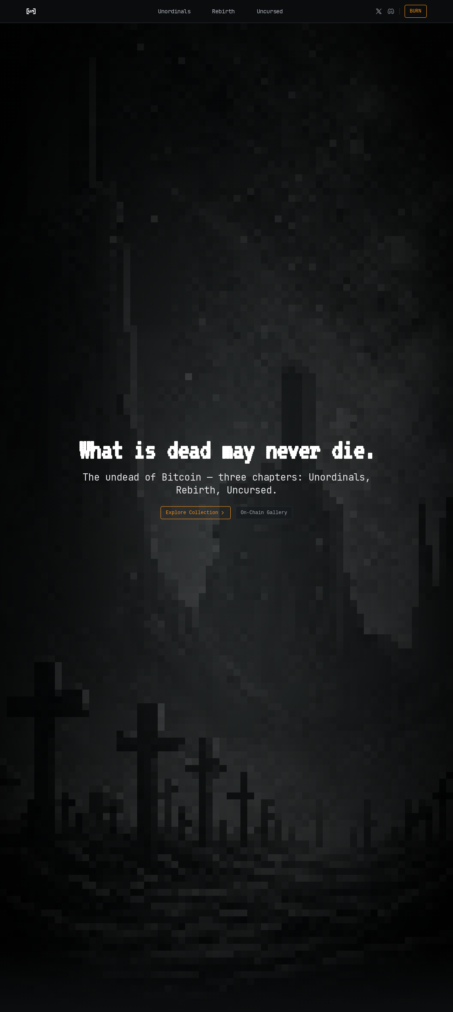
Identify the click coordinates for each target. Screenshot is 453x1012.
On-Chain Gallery (264, 513)
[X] (378, 11)
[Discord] (391, 11)
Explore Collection (195, 513)
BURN (416, 11)
